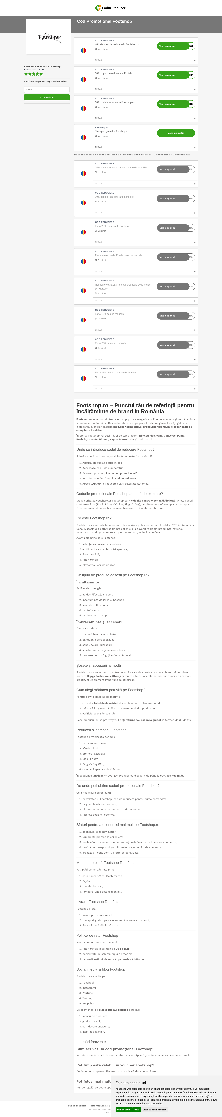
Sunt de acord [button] (123, 1109)
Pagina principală (77, 1105)
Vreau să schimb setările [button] (154, 1109)
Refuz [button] (136, 1109)
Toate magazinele (99, 1105)
